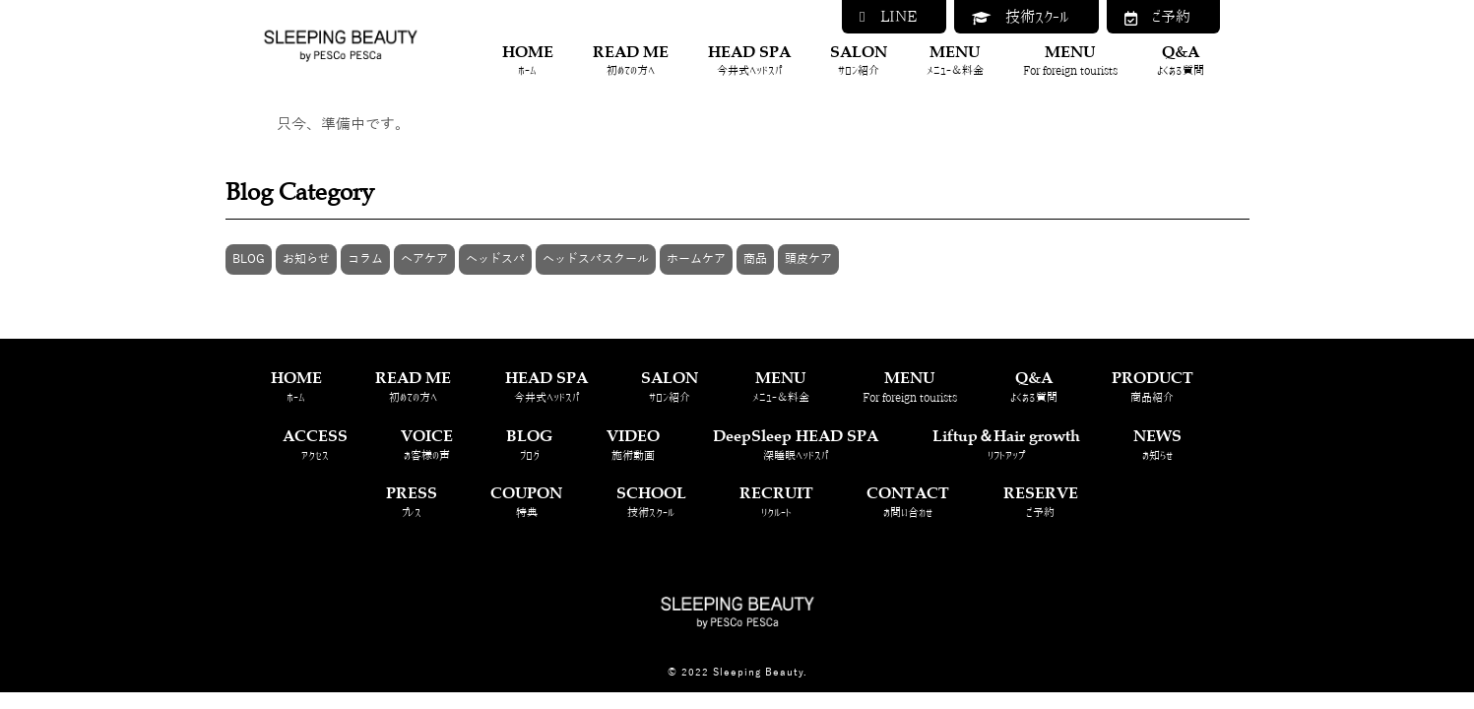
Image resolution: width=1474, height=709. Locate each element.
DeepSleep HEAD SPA (795, 444)
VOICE (427, 444)
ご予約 (1157, 17)
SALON (858, 60)
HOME (527, 60)
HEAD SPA (749, 60)
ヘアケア (424, 259)
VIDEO (633, 444)
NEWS (1157, 444)
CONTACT (907, 502)
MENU (955, 60)
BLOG (248, 259)
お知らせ (306, 259)
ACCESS (315, 444)
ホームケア (696, 259)
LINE (888, 17)
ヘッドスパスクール (596, 259)
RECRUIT (776, 502)
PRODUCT (1152, 386)
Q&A (1180, 60)
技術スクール (1020, 17)
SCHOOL (651, 502)
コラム (365, 259)
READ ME (631, 60)
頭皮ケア (808, 259)
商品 (755, 259)
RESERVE (1040, 502)
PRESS (411, 502)
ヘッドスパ (495, 259)
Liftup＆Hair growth (1006, 444)
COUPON (526, 502)
